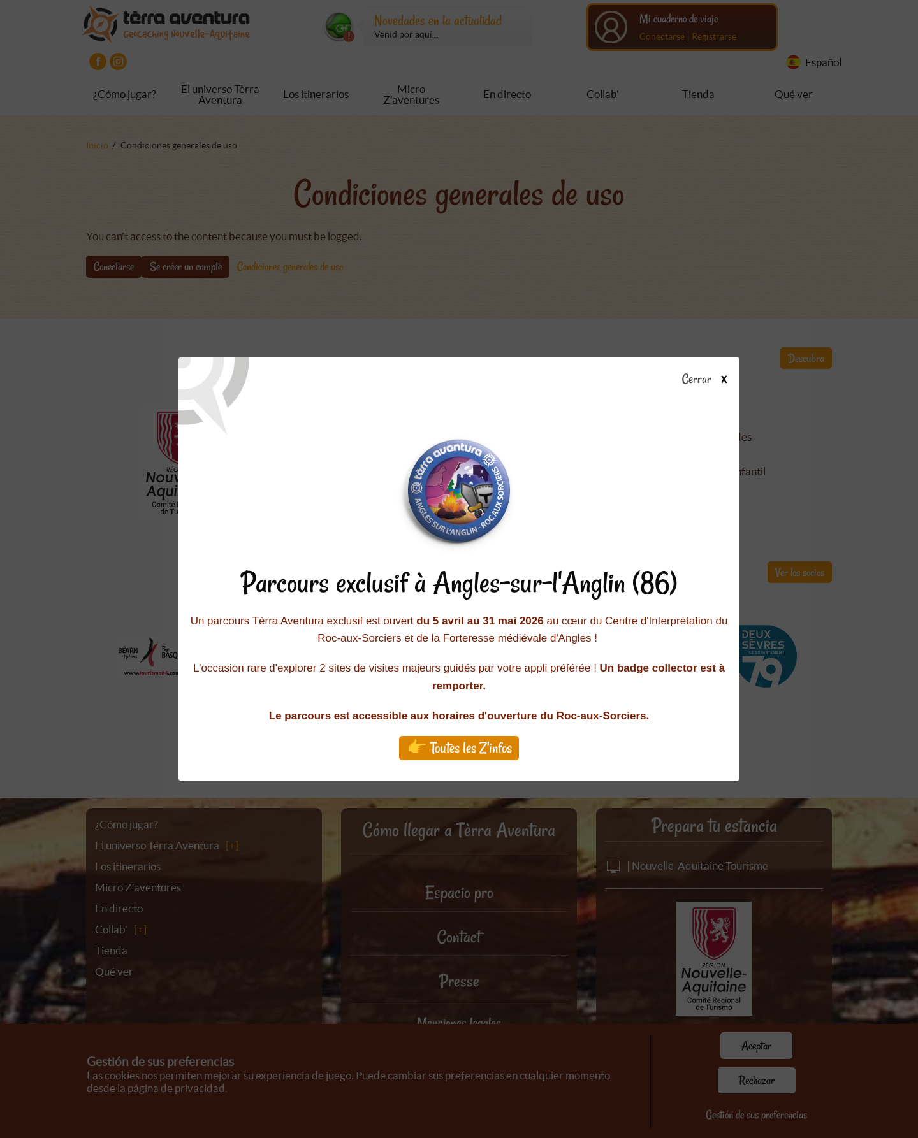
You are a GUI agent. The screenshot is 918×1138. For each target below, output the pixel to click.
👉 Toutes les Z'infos (459, 748)
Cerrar (709, 379)
